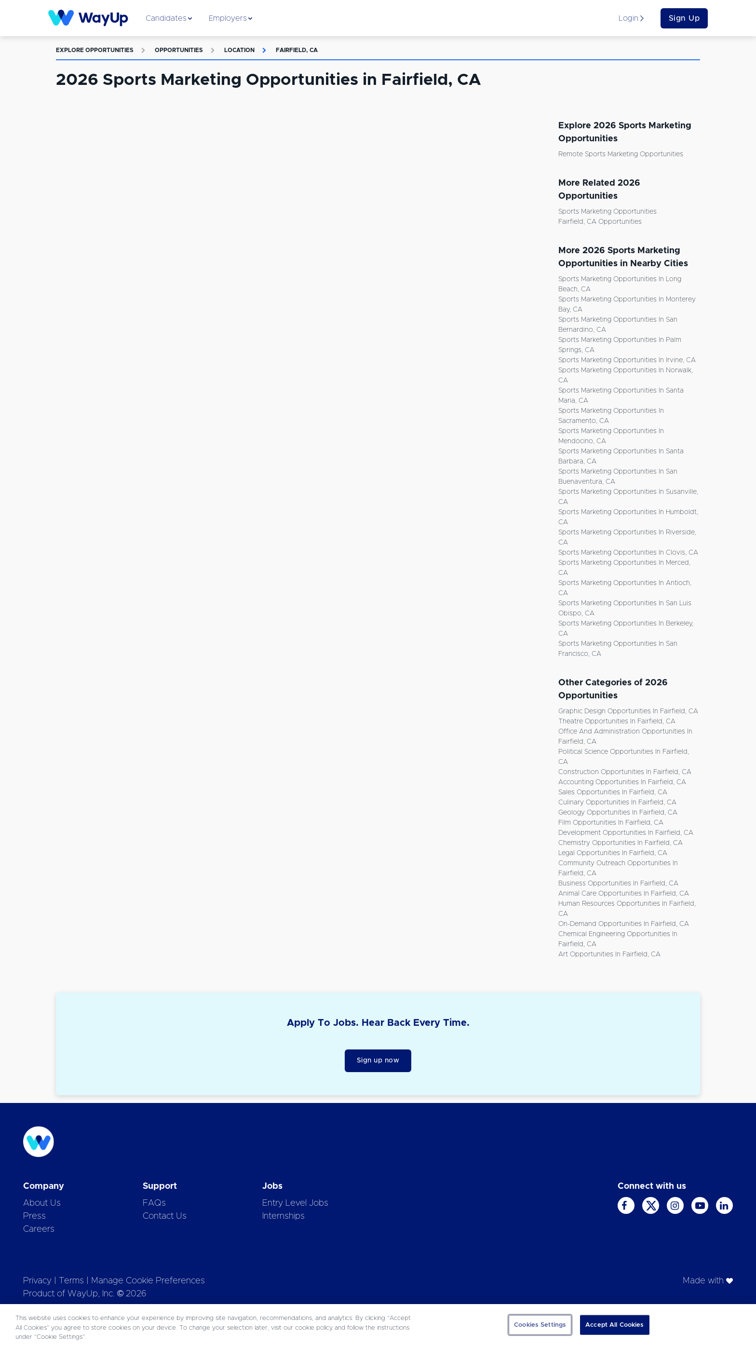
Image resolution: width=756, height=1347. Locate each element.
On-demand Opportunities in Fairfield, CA (623, 924)
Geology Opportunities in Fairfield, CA (617, 812)
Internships (283, 1216)
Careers (38, 1229)
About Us (42, 1203)
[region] (378, 1325)
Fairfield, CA (297, 50)
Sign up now (378, 1060)
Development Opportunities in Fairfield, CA (625, 833)
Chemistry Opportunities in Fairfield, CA (620, 843)
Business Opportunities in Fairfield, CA (618, 883)
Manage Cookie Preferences (148, 1281)
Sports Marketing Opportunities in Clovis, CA (628, 552)
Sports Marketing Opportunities (607, 211)
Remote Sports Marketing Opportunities (620, 154)
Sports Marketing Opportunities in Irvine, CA (627, 360)
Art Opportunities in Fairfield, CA (609, 954)
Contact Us (165, 1216)
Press (34, 1216)
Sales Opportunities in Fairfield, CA (612, 792)
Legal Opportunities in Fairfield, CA (612, 853)
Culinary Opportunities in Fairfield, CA (617, 802)
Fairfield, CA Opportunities (600, 221)
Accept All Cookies (614, 1324)
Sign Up (684, 18)
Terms (71, 1281)
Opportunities (179, 50)
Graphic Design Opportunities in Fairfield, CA (628, 711)
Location (239, 50)
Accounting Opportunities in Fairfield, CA (622, 782)
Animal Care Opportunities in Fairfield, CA (623, 893)
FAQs (154, 1203)
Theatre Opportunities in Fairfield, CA (616, 721)
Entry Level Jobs (295, 1203)
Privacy (37, 1281)
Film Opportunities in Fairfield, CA (610, 822)
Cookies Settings (540, 1324)
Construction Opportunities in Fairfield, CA (624, 772)
